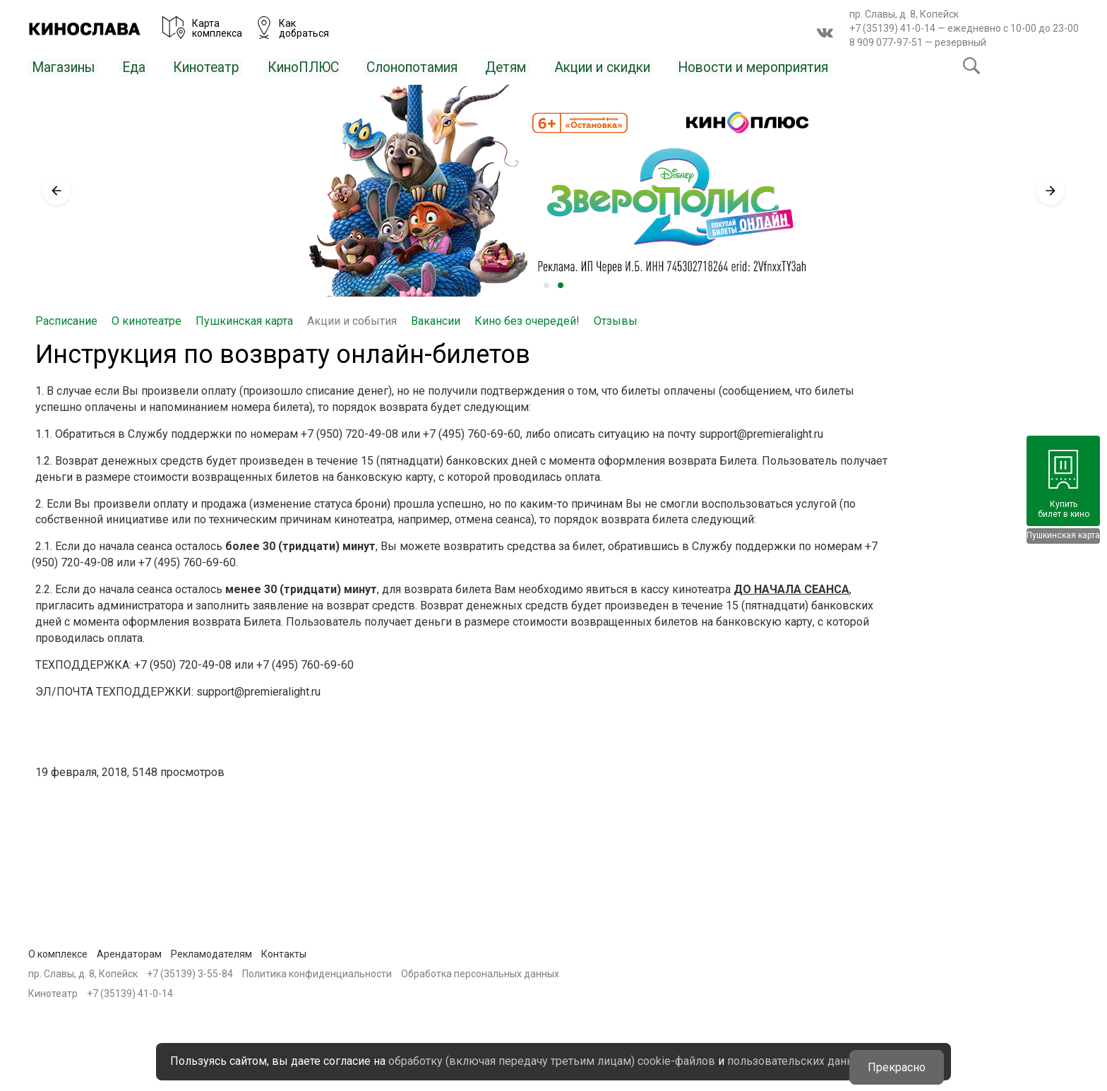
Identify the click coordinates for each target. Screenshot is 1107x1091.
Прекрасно (898, 1052)
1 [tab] (546, 284)
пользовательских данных (489, 1061)
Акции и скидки (674, 66)
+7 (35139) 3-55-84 (190, 973)
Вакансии (435, 320)
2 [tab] (560, 284)
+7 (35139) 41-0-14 (892, 28)
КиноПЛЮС (332, 66)
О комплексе (58, 952)
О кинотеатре (146, 320)
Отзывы (616, 320)
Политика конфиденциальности (317, 973)
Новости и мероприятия (855, 66)
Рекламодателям (211, 952)
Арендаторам (129, 952)
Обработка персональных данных (480, 973)
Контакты (283, 952)
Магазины (69, 66)
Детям (563, 66)
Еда (147, 66)
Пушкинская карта (244, 320)
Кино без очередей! (527, 320)
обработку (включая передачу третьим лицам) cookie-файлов (594, 1044)
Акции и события (352, 320)
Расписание (66, 320)
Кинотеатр (225, 66)
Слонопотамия (457, 66)
